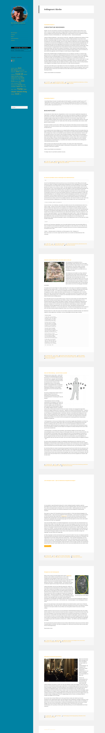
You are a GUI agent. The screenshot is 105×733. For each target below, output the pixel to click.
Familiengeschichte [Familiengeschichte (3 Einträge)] (14, 77)
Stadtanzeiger (69, 575)
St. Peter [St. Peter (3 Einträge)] (24, 86)
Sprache (74, 355)
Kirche (51, 83)
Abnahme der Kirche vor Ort (66, 464)
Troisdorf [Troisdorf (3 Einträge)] (15, 89)
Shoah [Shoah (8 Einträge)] (18, 86)
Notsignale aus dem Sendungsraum (51, 571)
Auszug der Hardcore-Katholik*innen (72, 82)
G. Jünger (56, 355)
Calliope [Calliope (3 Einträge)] (25, 71)
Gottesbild (82, 355)
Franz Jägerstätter (56, 557)
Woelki (65, 83)
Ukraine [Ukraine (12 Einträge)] (13, 91)
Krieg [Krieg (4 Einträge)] (19, 81)
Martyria (54, 83)
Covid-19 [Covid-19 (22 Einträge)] (19, 74)
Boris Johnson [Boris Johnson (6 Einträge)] (14, 69)
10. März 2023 (69, 243)
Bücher (63, 355)
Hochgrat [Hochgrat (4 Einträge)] (13, 78)
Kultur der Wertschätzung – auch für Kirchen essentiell (55, 372)
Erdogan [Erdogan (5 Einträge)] (21, 76)
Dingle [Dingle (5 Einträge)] (12, 76)
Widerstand (68, 557)
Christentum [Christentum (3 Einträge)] (13, 74)
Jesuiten (61, 557)
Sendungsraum (47, 641)
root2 (55, 464)
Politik (69, 355)
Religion (62, 82)
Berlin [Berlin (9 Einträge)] (19, 68)
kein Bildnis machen (47, 245)
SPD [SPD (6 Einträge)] (21, 86)
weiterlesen (47, 545)
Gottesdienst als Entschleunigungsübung (52, 656)
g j (52, 82)
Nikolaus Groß (64, 516)
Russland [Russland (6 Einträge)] (20, 84)
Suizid (84, 356)
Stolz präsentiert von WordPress (52, 729)
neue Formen (82, 640)
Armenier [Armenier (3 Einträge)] (16, 68)
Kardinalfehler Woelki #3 (49, 24)
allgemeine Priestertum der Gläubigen (70, 640)
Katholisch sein (47, 83)
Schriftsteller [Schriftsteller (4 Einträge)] (13, 86)
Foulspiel (77, 161)
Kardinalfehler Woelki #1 (49, 98)
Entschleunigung (66, 715)
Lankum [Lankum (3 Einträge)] (12, 83)
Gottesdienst (80, 715)
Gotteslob (46, 356)
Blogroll (12, 36)
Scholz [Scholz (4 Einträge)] (24, 84)
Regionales (59, 82)
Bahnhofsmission (75, 243)
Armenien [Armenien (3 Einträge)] (12, 68)
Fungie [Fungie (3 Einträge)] (19, 77)
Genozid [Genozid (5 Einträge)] (22, 77)
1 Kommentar (71, 83)
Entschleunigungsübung (73, 715)
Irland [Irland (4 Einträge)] (20, 78)
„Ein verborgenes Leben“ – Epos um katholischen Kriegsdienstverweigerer (59, 480)
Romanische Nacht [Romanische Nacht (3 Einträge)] (14, 84)
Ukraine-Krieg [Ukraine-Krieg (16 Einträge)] (22, 91)
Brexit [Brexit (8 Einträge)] (17, 71)
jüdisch (55, 356)
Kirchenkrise (46, 162)
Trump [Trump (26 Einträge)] (20, 89)
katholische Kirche (60, 356)
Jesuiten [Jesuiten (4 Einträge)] (22, 78)
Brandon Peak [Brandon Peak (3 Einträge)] (13, 71)
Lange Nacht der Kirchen (58, 245)
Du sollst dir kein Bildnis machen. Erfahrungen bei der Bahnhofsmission (59, 177)
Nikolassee (80, 356)
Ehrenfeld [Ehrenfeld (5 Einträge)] (16, 76)
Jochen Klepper (51, 356)
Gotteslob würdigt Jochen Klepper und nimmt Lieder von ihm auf (57, 259)
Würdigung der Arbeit (57, 465)
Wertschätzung (50, 465)
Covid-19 (73, 464)
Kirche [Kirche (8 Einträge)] (13, 81)
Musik (66, 355)
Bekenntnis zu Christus (83, 82)
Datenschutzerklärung (14, 38)
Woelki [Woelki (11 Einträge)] (17, 94)
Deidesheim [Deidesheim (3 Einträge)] (25, 74)
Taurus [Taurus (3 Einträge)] (12, 89)
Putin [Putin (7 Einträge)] (20, 83)
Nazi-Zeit (76, 356)
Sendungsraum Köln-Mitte (54, 641)
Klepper (73, 356)
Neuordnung (80, 464)
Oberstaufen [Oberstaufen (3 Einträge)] (16, 83)
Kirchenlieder (69, 356)
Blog (55, 82)
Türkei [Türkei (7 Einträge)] (24, 89)
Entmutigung (69, 161)
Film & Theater (61, 555)
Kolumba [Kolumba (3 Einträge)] (16, 81)
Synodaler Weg (52, 162)
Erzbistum (73, 161)
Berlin (79, 355)
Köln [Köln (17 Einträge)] (22, 81)
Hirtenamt (81, 161)
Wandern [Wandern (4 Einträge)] (13, 94)
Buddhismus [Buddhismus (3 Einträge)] (22, 71)
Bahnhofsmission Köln (83, 243)
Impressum (13, 40)
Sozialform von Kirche (60, 83)
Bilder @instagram (14, 32)
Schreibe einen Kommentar (64, 162)
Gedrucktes (13, 34)
